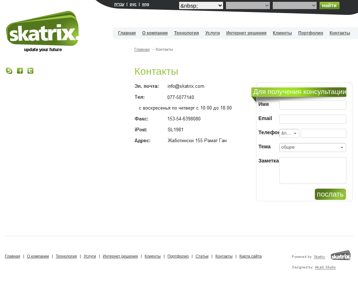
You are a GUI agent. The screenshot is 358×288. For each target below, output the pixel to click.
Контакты (340, 33)
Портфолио (310, 33)
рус (133, 4)
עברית (119, 4)
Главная (127, 33)
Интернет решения (246, 33)
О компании (155, 33)
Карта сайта (250, 256)
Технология (186, 33)
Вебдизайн (43, 31)
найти (329, 5)
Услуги (212, 33)
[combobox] (289, 133)
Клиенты (282, 33)
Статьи (202, 256)
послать (330, 194)
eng (145, 4)
